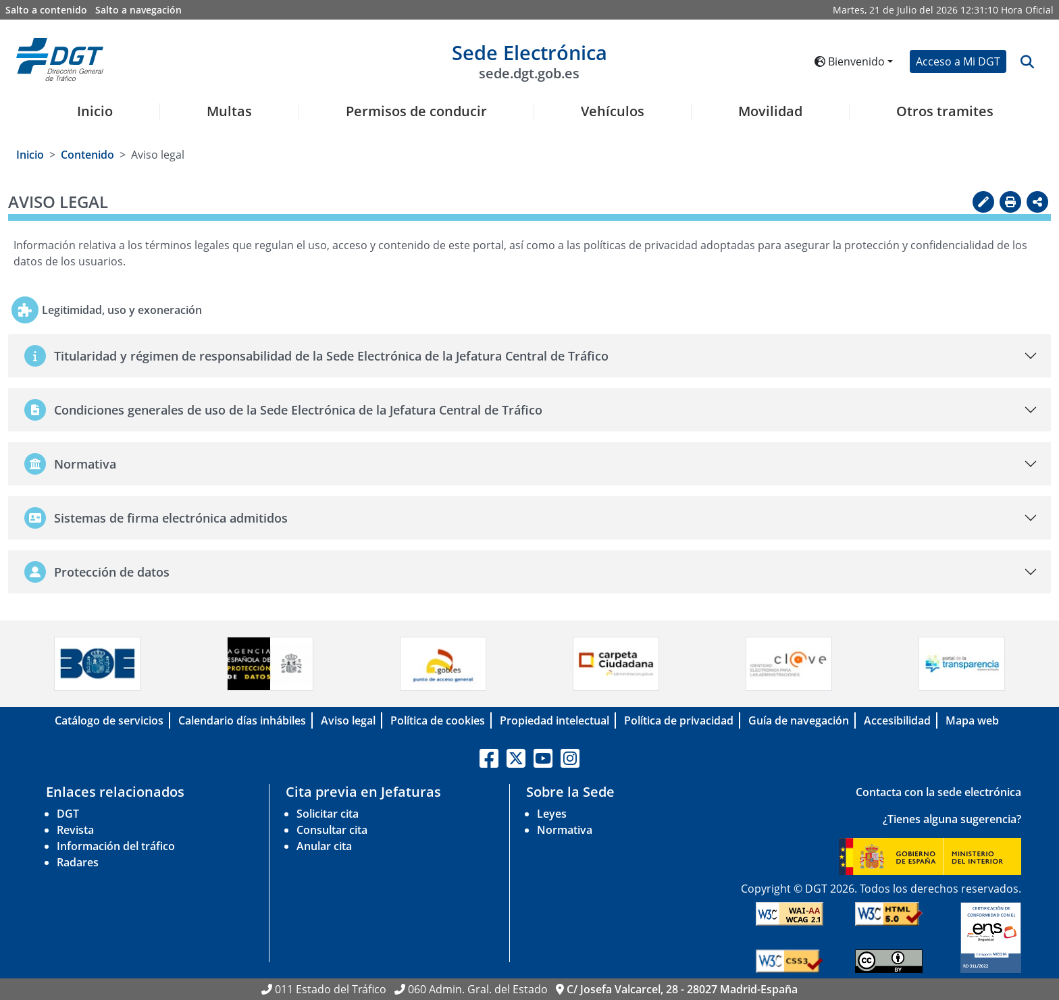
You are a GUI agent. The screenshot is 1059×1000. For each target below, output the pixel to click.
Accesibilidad (897, 720)
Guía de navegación (798, 720)
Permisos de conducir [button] (416, 111)
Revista (75, 829)
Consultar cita (331, 829)
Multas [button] (229, 111)
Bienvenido (850, 61)
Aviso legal (348, 720)
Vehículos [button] (612, 111)
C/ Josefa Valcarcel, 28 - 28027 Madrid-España (682, 989)
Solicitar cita (327, 813)
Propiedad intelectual (554, 720)
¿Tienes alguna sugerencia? (952, 819)
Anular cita (324, 846)
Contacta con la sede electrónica (938, 792)
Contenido (87, 154)
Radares (78, 862)
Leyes (552, 813)
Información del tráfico (116, 846)
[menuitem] (89, 119)
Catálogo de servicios (109, 720)
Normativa (564, 829)
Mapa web (972, 720)
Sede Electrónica (529, 60)
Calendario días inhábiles (242, 720)
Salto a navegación (138, 9)
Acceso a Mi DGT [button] (958, 61)
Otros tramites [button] (944, 111)
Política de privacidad (678, 720)
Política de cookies (437, 720)
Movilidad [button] (770, 111)
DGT (68, 813)
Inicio (95, 111)
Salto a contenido (46, 9)
